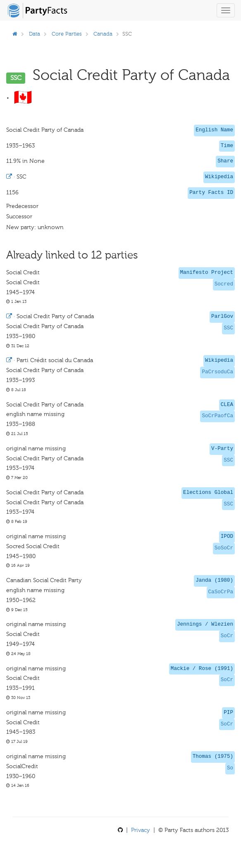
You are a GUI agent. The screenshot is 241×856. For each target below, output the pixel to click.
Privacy (140, 830)
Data (34, 34)
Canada (102, 34)
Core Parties (67, 34)
